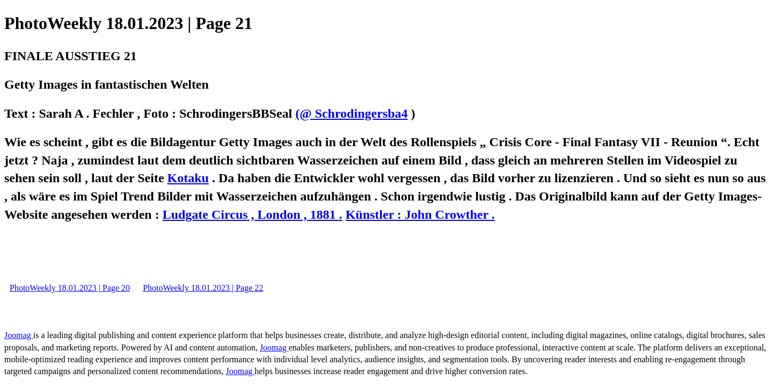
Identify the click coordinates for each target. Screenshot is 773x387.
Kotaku (188, 178)
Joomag (18, 335)
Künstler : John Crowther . (420, 214)
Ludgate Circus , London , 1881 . (252, 214)
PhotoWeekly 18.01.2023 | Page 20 (70, 287)
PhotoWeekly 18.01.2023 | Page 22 (203, 287)
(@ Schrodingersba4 (351, 113)
